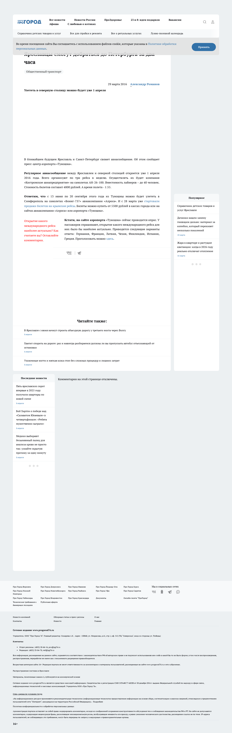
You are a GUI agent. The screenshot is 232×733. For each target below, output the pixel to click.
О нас (96, 617)
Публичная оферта (49, 602)
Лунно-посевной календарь (167, 33)
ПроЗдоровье (113, 19)
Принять (204, 47)
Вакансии (175, 19)
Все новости (57, 19)
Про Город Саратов (132, 591)
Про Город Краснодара (78, 598)
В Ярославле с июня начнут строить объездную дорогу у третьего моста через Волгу (92, 333)
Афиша (54, 24)
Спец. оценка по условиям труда (27, 694)
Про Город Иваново (77, 587)
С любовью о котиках (82, 24)
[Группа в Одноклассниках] (162, 592)
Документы (101, 598)
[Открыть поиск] (204, 22)
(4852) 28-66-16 (41, 647)
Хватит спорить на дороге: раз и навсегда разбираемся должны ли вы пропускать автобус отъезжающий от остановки (92, 348)
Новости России (84, 19)
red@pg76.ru (48, 650)
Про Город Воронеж (22, 587)
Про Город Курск (131, 587)
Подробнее (98, 701)
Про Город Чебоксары (23, 598)
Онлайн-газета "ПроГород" (136, 598)
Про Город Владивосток (51, 598)
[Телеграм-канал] (170, 592)
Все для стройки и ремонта (86, 33)
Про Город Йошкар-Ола (106, 587)
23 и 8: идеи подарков (145, 19)
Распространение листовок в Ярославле (31, 671)
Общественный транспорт (43, 71)
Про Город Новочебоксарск (53, 591)
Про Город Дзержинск (51, 587)
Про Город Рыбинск (77, 591)
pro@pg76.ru (54, 647)
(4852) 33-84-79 (35, 650)
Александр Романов (145, 84)
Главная (97, 621)
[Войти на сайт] (212, 22)
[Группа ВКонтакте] (154, 592)
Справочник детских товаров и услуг (39, 33)
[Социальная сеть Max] (178, 592)
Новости (57, 621)
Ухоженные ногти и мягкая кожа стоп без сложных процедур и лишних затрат (92, 363)
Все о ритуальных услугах (126, 33)
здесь (109, 238)
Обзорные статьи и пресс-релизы (69, 617)
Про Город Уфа (102, 591)
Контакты (17, 621)
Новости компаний (21, 617)
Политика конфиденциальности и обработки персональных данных (43, 706)
